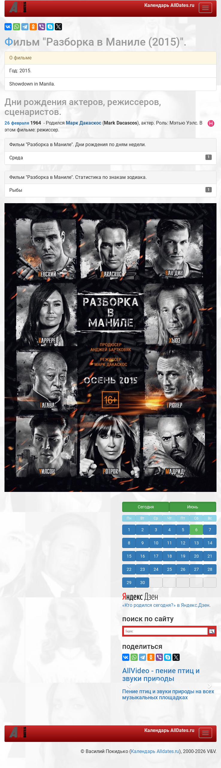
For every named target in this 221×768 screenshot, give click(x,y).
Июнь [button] (192, 506)
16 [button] (142, 556)
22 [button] (129, 569)
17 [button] (156, 556)
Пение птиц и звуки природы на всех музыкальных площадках (168, 694)
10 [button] (156, 543)
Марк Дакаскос (83, 123)
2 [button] (142, 529)
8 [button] (129, 543)
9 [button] (142, 543)
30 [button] (142, 582)
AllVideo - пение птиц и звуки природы (161, 675)
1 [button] (129, 529)
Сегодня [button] (146, 506)
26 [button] (183, 569)
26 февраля (16, 123)
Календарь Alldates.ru (155, 751)
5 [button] (183, 529)
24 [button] (156, 569)
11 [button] (169, 543)
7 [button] (210, 529)
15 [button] (129, 556)
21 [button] (210, 556)
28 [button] (210, 569)
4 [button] (169, 529)
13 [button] (196, 543)
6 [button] (196, 529)
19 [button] (183, 556)
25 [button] (169, 569)
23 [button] (142, 569)
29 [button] (129, 582)
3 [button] (156, 529)
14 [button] (210, 543)
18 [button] (169, 556)
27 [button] (196, 569)
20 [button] (196, 556)
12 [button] (183, 543)
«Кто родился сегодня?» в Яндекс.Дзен (165, 599)
